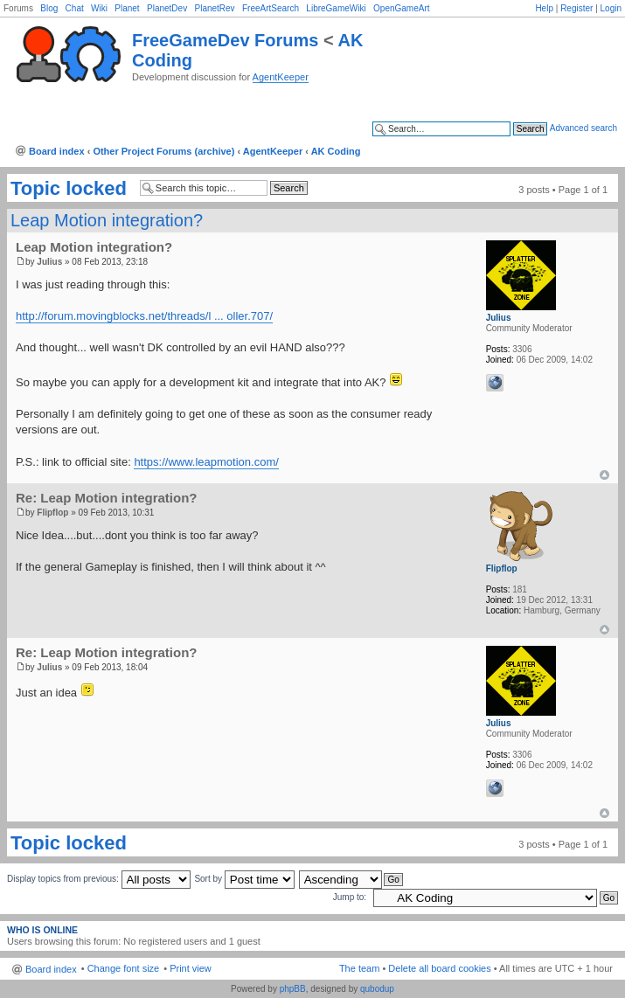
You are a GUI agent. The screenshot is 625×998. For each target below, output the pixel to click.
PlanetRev (214, 8)
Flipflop (52, 512)
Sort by (244, 879)
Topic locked (68, 188)
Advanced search (583, 128)
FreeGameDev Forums (225, 40)
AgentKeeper (281, 77)
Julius (49, 262)
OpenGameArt (401, 8)
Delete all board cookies (439, 968)
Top (604, 475)
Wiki (99, 8)
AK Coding (336, 151)
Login (611, 8)
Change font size (123, 968)
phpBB (293, 989)
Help (544, 8)
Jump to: (349, 897)
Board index (57, 151)
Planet (127, 8)
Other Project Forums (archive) (163, 151)
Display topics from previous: (99, 879)
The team (359, 968)
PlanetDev (167, 8)
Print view (191, 968)
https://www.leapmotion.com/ (206, 461)
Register (576, 8)
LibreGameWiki (335, 8)
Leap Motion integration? (106, 220)
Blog (49, 8)
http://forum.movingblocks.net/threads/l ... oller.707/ (144, 315)
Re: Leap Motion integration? (107, 497)
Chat (75, 8)
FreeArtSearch (270, 8)
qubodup (377, 989)
